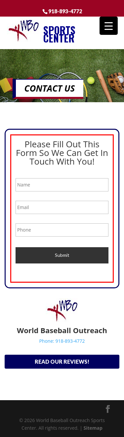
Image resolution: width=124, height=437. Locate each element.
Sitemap (92, 428)
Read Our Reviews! (62, 361)
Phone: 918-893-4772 (62, 341)
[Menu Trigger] (109, 26)
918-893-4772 (65, 11)
